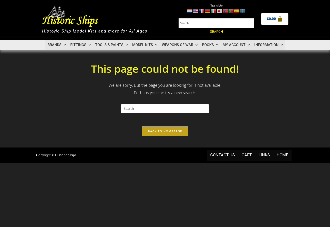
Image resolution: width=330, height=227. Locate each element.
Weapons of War (179, 45)
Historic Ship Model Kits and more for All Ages (97, 31)
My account (235, 45)
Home (282, 155)
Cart (247, 155)
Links (264, 155)
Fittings (81, 45)
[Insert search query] (165, 108)
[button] (57, 45)
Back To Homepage (165, 131)
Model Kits (145, 45)
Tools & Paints (112, 45)
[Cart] (275, 19)
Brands (58, 45)
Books (210, 45)
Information (268, 45)
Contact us (222, 155)
